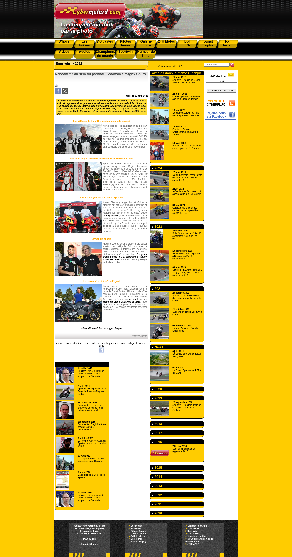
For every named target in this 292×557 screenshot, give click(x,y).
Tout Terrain (193, 528)
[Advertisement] (221, 177)
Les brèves (136, 526)
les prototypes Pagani (110, 328)
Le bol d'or (136, 539)
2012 (157, 495)
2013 (157, 486)
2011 (157, 504)
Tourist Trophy (138, 541)
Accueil (84, 544)
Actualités (136, 528)
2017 (157, 433)
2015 (157, 468)
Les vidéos (193, 533)
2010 (157, 513)
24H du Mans (138, 536)
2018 (157, 424)
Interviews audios (196, 536)
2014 (157, 477)
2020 (157, 389)
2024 (157, 168)
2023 (157, 227)
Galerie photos (138, 533)
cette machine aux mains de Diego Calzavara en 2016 (125, 300)
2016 (157, 442)
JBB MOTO (193, 544)
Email (221, 81)
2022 (78, 63)
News (157, 347)
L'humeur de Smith (197, 526)
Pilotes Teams (138, 531)
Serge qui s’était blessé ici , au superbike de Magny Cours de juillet (125, 257)
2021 (157, 289)
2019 (157, 398)
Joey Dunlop (112, 215)
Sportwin (63, 63)
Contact (94, 544)
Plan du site (89, 539)
